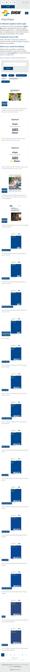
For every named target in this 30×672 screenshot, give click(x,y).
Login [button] (8, 6)
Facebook (9, 660)
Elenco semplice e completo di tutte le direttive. (13, 58)
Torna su (15, 658)
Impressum (16, 664)
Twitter (15, 660)
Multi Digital (17, 669)
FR (25, 2)
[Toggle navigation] (26, 13)
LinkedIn (22, 660)
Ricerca (8, 68)
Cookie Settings (17, 666)
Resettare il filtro (5, 81)
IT (27, 2)
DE (23, 2)
